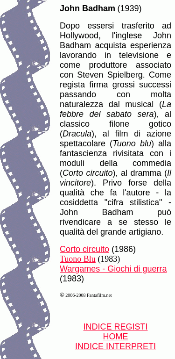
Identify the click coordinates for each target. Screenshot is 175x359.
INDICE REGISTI (115, 326)
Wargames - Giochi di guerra (113, 268)
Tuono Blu (78, 259)
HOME (115, 336)
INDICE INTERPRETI (115, 346)
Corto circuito (84, 249)
